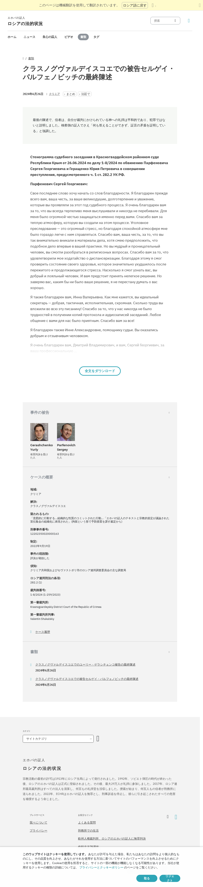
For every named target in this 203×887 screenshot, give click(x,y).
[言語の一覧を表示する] (154, 5)
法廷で (85, 94)
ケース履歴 (42, 632)
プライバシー (38, 830)
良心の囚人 (49, 37)
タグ (96, 37)
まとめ (70, 94)
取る (147, 878)
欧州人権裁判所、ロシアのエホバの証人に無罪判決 (112, 838)
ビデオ (68, 37)
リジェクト (169, 878)
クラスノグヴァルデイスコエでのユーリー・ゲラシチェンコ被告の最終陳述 (85, 664)
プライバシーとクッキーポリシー (101, 867)
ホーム (12, 37)
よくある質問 (87, 822)
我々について (38, 822)
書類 (83, 37)
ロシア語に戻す (135, 5)
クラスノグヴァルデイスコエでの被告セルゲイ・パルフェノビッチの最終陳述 (86, 679)
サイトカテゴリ (36, 739)
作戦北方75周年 (88, 847)
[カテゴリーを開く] (98, 739)
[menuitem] (12, 37)
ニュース (29, 37)
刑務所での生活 (88, 830)
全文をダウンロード (100, 371)
